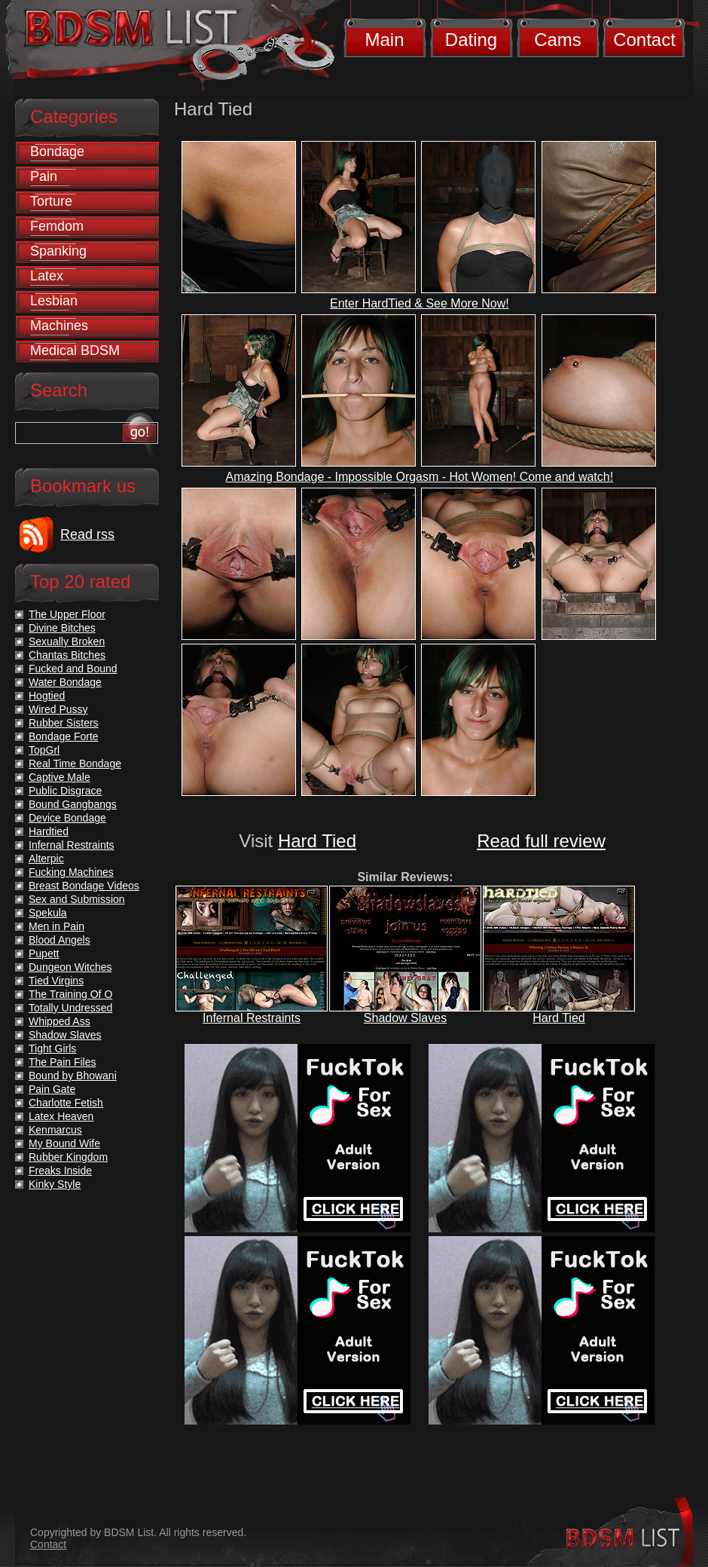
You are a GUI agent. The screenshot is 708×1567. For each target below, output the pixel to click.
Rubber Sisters (64, 723)
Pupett (44, 953)
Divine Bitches (62, 628)
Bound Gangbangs (73, 804)
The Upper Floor (67, 614)
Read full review (541, 841)
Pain (43, 176)
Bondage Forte (64, 736)
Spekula (48, 913)
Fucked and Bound (73, 669)
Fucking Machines (71, 872)
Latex (46, 275)
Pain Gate (52, 1089)
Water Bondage (65, 682)
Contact (644, 39)
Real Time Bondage (75, 763)
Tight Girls (52, 1048)
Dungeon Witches (70, 967)
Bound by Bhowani (73, 1076)
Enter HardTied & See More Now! (419, 303)
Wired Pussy (58, 709)
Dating (471, 39)
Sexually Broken (67, 641)
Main (384, 39)
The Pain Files (62, 1062)
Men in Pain (56, 926)
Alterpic (46, 858)
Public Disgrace (65, 791)
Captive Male (59, 777)
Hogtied (47, 696)
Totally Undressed (70, 1008)
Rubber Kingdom (68, 1157)
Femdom (57, 226)
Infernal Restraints (252, 1018)
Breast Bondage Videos (84, 886)
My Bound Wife (64, 1143)
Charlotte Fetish (66, 1103)
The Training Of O (70, 994)
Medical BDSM (75, 350)
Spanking (58, 251)
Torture (51, 201)
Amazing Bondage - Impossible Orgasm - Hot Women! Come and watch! (420, 476)
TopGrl (44, 750)
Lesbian (54, 300)
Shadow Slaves (405, 1018)
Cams (557, 39)
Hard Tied (317, 841)
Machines (59, 325)
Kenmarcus (55, 1130)
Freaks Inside (60, 1171)
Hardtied (49, 831)
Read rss (87, 534)
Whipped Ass (59, 1021)
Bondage (57, 151)
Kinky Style (55, 1184)
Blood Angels (59, 940)
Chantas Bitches (67, 655)
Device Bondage (67, 818)
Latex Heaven (61, 1116)
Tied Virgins (56, 981)
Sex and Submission (77, 899)
